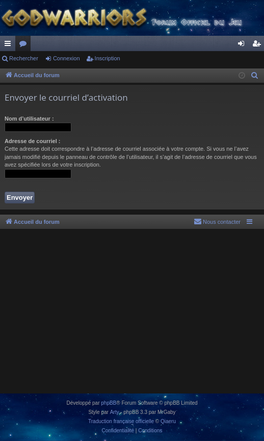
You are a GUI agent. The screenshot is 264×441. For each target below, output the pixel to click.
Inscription (107, 58)
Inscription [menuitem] (258, 45)
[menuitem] (254, 75)
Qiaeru (168, 421)
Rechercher (23, 58)
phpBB (108, 403)
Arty (114, 412)
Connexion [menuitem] (243, 45)
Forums (25, 45)
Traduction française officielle (121, 421)
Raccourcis (9, 45)
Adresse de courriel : (32, 141)
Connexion (66, 58)
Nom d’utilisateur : (29, 118)
